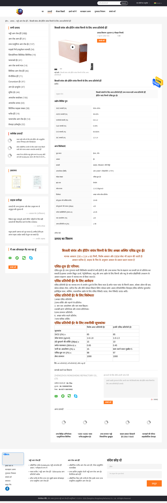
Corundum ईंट (14, 81)
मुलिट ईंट (11, 92)
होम (6, 21)
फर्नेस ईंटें (11, 114)
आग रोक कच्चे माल (15, 65)
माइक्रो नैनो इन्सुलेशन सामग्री (19, 49)
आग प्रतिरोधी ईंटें (62, 363)
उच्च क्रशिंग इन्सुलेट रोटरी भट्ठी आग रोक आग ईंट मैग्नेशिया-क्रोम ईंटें (85, 473)
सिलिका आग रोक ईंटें (16, 71)
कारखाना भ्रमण (85, 11)
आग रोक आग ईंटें (15, 39)
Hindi (159, 3)
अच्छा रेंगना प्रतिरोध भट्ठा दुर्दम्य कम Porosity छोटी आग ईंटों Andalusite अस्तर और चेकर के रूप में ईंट (31, 157)
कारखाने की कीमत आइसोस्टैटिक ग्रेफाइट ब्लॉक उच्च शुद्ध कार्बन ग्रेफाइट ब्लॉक (148, 435)
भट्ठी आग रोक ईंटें (22, 21)
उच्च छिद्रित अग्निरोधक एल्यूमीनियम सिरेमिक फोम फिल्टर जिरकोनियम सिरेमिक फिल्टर (63, 435)
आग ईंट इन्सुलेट (14, 87)
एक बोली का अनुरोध (142, 3)
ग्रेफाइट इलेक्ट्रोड (14, 124)
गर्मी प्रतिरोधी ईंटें (72, 363)
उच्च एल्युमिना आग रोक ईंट (18, 44)
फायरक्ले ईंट (13, 60)
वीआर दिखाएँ (60, 11)
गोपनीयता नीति (42, 498)
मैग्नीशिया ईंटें (13, 76)
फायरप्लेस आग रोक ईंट (17, 119)
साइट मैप (8, 485)
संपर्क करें (112, 11)
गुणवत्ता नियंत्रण (100, 11)
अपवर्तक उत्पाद (14, 103)
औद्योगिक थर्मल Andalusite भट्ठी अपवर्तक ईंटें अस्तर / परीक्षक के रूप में (46, 466)
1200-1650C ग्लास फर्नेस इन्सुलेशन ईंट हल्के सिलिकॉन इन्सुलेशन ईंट (85, 435)
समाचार (7, 481)
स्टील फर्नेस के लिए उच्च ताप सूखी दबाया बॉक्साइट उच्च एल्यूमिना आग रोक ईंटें (47, 479)
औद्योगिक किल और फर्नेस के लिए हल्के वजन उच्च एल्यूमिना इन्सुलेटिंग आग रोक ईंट (86, 479)
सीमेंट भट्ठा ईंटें (81, 363)
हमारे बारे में (72, 11)
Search (123, 3)
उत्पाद (12, 21)
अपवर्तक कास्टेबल (15, 97)
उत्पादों (49, 11)
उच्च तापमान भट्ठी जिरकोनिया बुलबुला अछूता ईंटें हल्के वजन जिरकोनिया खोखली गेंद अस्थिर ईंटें (106, 435)
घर (43, 11)
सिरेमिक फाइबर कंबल (16, 108)
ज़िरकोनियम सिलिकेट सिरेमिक (20, 55)
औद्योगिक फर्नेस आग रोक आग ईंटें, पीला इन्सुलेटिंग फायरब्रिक (86, 466)
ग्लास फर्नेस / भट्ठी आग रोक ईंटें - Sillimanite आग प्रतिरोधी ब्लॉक (47, 473)
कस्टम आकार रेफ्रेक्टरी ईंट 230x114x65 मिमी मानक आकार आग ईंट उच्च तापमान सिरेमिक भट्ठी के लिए (127, 435)
